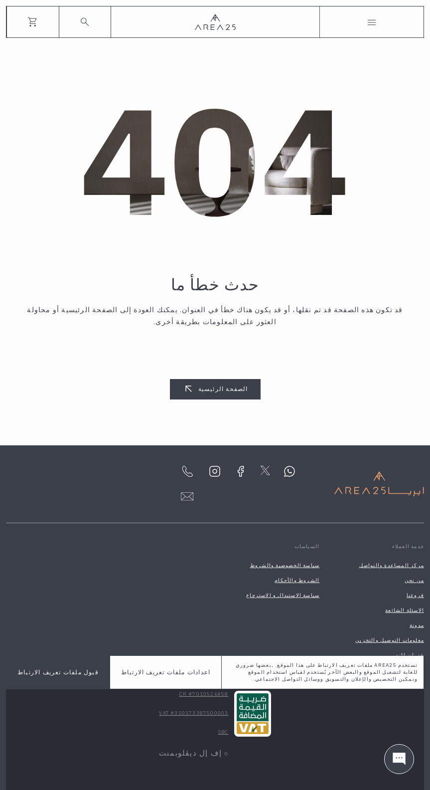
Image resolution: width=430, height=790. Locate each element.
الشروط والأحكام (297, 580)
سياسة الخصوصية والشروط (284, 565)
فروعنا (415, 595)
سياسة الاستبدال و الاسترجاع (282, 595)
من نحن (414, 580)
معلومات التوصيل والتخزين (389, 640)
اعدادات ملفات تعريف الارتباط (165, 672)
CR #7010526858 (204, 694)
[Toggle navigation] (372, 21)
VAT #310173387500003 (193, 713)
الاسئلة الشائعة (404, 610)
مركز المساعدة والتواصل (391, 565)
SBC (223, 732)
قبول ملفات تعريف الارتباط (58, 672)
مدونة (417, 625)
